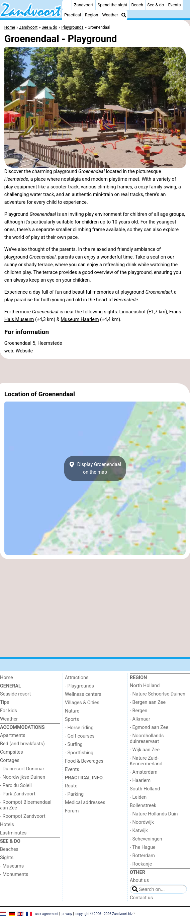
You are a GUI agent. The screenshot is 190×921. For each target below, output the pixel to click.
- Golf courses (80, 736)
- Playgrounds (79, 686)
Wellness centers (83, 694)
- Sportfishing (79, 753)
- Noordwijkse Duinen (22, 777)
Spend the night (112, 4)
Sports (72, 719)
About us (139, 880)
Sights (6, 858)
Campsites (11, 752)
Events (174, 4)
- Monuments (14, 874)
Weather (110, 14)
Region (91, 14)
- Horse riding (79, 728)
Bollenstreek (143, 805)
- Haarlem (140, 780)
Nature (72, 711)
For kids (8, 711)
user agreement (47, 913)
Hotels (7, 824)
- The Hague (143, 847)
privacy (67, 913)
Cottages (9, 760)
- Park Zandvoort (17, 794)
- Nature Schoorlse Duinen (157, 694)
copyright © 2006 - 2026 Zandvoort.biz (104, 913)
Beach (137, 4)
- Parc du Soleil (16, 785)
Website (24, 351)
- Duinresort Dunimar (22, 769)
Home (6, 677)
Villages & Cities (82, 703)
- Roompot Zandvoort (22, 816)
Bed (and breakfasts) (22, 744)
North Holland (145, 685)
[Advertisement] (95, 371)
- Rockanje (141, 864)
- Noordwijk (142, 822)
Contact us (141, 898)
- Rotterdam (142, 856)
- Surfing (74, 744)
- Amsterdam (144, 772)
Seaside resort (15, 694)
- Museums (12, 866)
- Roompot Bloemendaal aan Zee (26, 805)
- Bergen (139, 711)
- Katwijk (139, 830)
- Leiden (138, 797)
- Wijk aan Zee (145, 750)
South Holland (145, 789)
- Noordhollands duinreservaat (147, 738)
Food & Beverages (84, 761)
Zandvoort (83, 4)
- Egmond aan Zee (149, 727)
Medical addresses (85, 802)
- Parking (74, 794)
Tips (4, 702)
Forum (72, 811)
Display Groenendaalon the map (95, 468)
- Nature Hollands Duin (154, 814)
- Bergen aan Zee (148, 702)
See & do (155, 4)
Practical (72, 14)
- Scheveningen (146, 839)
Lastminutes (13, 833)
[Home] (67, 5)
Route (71, 786)
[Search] (123, 15)
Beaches (9, 849)
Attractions (76, 677)
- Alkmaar (140, 719)
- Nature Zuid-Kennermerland (146, 761)
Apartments (12, 735)
